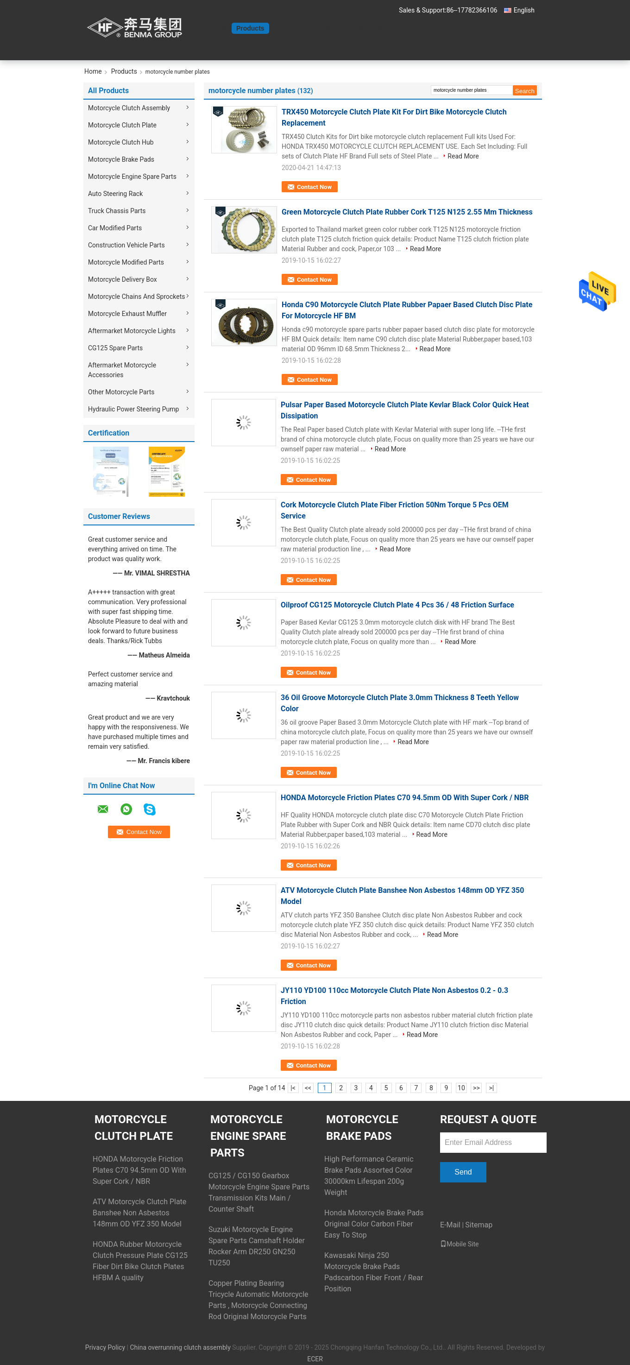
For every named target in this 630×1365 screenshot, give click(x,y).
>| (491, 1088)
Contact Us (330, 28)
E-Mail (450, 1224)
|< (293, 1088)
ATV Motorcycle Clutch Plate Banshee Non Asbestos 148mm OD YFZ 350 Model (139, 1212)
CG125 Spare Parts (115, 348)
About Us (288, 28)
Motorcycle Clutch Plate (122, 125)
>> (476, 1088)
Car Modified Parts (115, 228)
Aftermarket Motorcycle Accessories (122, 370)
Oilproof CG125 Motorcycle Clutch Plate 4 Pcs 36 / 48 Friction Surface (397, 604)
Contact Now (314, 186)
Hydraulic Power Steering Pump (133, 409)
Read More (463, 156)
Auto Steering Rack (115, 193)
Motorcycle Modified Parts (126, 262)
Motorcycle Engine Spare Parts (132, 176)
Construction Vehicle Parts (126, 245)
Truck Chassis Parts (116, 211)
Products (250, 28)
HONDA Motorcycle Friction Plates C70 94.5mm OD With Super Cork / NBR (405, 797)
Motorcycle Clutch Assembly (129, 108)
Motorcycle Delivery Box (122, 279)
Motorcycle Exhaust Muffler (127, 313)
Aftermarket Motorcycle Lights (132, 331)
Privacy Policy (105, 1347)
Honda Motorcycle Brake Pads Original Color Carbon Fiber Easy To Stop (373, 1223)
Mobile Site (459, 1244)
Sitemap (478, 1224)
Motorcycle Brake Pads (121, 159)
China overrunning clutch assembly (180, 1347)
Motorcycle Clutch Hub (121, 142)
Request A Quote (383, 28)
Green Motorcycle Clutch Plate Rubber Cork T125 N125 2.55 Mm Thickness (407, 212)
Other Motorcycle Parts (121, 392)
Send (463, 1172)
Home (217, 28)
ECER (315, 1359)
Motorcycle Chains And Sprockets (136, 296)
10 (461, 1088)
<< (308, 1088)
